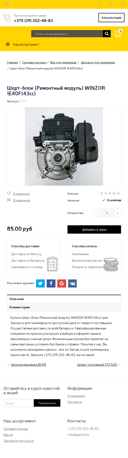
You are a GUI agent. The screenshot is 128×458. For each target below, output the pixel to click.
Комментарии (19, 307)
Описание (16, 299)
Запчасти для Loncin (18, 440)
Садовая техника (15, 428)
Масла (8, 434)
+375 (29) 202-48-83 (33, 20)
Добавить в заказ (94, 229)
